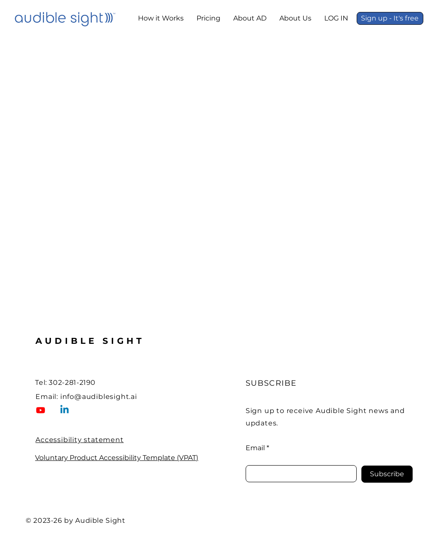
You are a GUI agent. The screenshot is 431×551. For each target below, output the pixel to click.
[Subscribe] (387, 474)
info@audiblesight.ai (98, 397)
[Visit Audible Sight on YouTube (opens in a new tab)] (40, 410)
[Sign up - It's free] (390, 18)
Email (255, 448)
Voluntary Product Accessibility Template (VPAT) (116, 458)
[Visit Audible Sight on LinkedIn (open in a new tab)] (64, 410)
